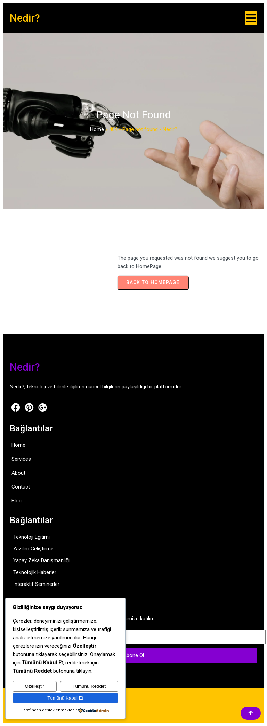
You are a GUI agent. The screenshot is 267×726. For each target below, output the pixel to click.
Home (97, 129)
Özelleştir (34, 686)
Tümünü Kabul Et (65, 698)
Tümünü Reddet (89, 686)
